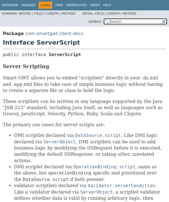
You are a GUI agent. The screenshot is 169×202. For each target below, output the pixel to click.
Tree (59, 5)
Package (29, 5)
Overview (10, 5)
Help (107, 5)
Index (95, 5)
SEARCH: (95, 22)
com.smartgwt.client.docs (54, 33)
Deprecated (76, 5)
